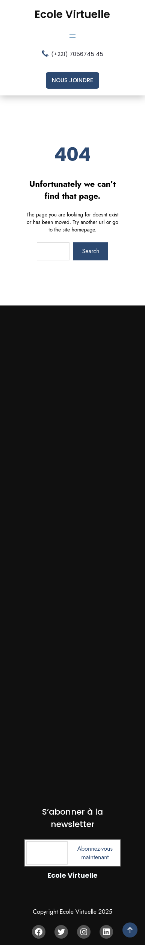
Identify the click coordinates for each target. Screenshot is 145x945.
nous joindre (72, 80)
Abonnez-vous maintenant (95, 853)
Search (91, 251)
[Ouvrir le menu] (72, 36)
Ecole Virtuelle (72, 14)
